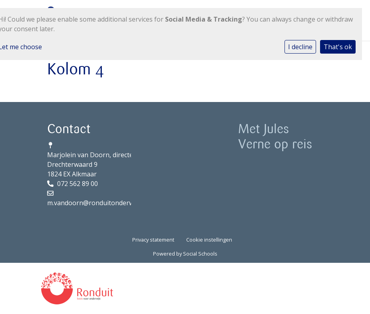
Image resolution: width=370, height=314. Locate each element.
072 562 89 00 (77, 183)
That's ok (338, 46)
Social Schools (200, 253)
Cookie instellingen (209, 239)
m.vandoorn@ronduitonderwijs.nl (97, 202)
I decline (300, 46)
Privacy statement (153, 239)
